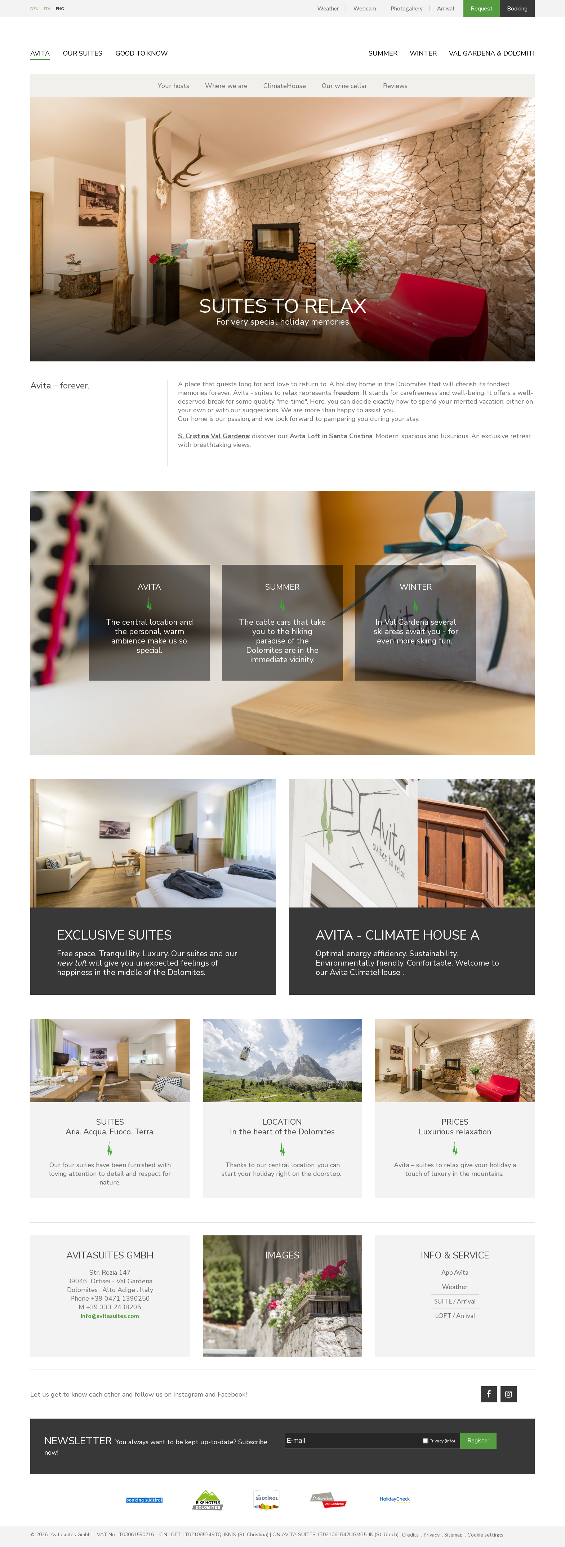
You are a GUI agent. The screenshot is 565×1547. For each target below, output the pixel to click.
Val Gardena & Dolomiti (492, 53)
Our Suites (82, 53)
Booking (517, 9)
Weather (328, 8)
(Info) (450, 1440)
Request (482, 9)
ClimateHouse (284, 86)
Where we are (226, 86)
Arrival (445, 8)
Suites (110, 1122)
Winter (423, 53)
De (34, 8)
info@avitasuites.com (110, 1315)
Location (282, 1122)
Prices (454, 1122)
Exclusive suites (114, 935)
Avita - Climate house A (398, 935)
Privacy (442, 1441)
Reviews (395, 86)
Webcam (364, 8)
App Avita (454, 1272)
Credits (410, 1534)
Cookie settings (485, 1534)
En (60, 8)
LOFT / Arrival (455, 1315)
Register (478, 1441)
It (47, 8)
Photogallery (407, 8)
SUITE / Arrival (455, 1301)
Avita (40, 53)
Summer (383, 53)
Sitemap (453, 1534)
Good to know (142, 53)
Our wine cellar (344, 86)
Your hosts (173, 86)
